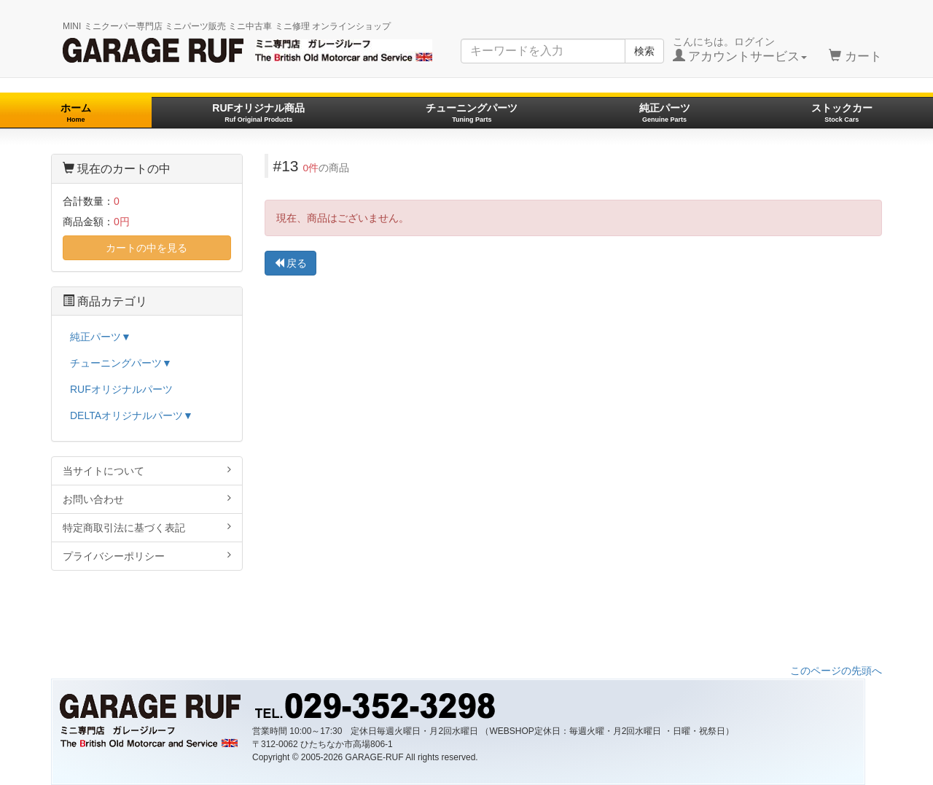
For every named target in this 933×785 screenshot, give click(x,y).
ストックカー (842, 112)
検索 (644, 51)
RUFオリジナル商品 (258, 112)
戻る (291, 263)
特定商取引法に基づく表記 (147, 527)
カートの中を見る (146, 248)
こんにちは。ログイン (740, 49)
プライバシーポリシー (147, 556)
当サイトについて (147, 470)
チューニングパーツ (472, 112)
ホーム (75, 112)
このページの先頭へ (836, 670)
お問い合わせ (147, 499)
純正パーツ (664, 112)
